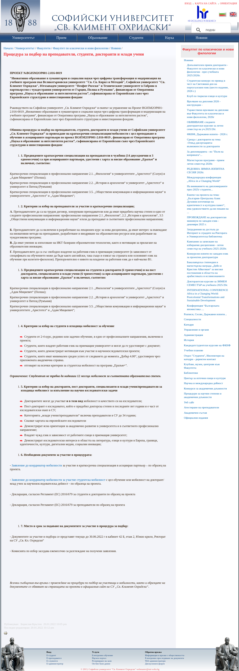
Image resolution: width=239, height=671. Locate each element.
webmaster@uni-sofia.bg (147, 669)
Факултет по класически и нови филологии (80, 48)
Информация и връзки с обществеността (164, 655)
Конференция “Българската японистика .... (203, 307)
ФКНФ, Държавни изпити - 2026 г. (207, 134)
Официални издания (196, 417)
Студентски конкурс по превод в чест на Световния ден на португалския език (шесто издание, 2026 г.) (207, 85)
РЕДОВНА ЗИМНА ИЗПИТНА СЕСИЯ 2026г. (205, 170)
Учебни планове (193, 350)
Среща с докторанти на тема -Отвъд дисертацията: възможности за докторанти (204, 143)
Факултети (44, 48)
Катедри (189, 324)
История (189, 339)
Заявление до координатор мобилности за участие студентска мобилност (58, 480)
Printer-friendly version (7, 633)
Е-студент (51, 655)
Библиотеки (191, 372)
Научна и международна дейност (203, 383)
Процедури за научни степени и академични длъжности (202, 395)
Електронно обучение (102, 655)
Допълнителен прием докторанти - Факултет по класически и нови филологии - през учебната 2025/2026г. (207, 70)
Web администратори (155, 661)
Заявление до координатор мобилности (37, 465)
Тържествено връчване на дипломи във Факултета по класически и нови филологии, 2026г (207, 113)
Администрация (193, 334)
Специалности (192, 319)
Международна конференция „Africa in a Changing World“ (204, 179)
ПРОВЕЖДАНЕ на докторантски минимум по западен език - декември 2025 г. (206, 221)
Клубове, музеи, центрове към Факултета (202, 366)
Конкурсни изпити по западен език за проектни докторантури (207, 255)
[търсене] (210, 30)
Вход (188, 3)
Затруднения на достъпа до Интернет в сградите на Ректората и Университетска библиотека (207, 233)
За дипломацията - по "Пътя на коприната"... (205, 153)
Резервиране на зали (102, 661)
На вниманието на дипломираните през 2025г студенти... (207, 188)
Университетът (24, 48)
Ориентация (228, 3)
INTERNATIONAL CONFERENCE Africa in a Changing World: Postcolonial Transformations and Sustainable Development (207, 295)
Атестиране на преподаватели (201, 407)
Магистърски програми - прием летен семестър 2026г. (205, 162)
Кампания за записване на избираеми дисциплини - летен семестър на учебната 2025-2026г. (207, 245)
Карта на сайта (205, 3)
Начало (8, 48)
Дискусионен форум (155, 663)
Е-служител (52, 661)
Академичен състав (195, 412)
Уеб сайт (189, 402)
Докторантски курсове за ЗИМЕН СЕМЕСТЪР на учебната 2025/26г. (207, 283)
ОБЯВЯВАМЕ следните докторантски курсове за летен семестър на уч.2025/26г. (205, 125)
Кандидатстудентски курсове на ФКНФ (207, 345)
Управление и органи (196, 329)
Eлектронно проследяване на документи (164, 658)
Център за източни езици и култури (205, 378)
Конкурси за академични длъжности (205, 388)
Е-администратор (54, 663)
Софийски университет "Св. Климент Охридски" (49, 17)
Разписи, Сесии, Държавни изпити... (205, 314)
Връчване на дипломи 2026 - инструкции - (204, 103)
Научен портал (99, 658)
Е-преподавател (54, 658)
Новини (116, 48)
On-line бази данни (101, 663)
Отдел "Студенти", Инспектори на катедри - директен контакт (204, 357)
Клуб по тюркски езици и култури (207, 95)
